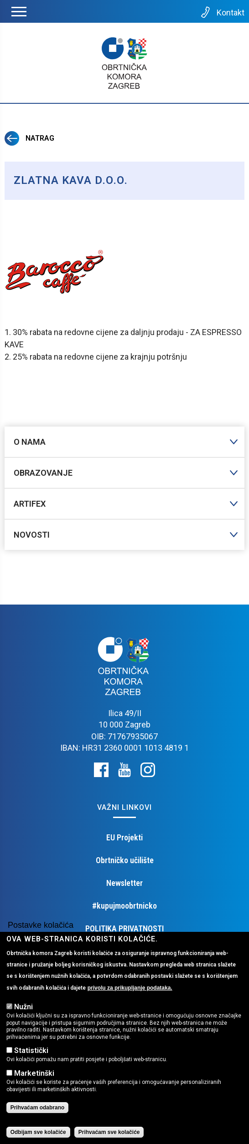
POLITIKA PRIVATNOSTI (124, 928)
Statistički (31, 1063)
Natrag (29, 138)
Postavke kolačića (40, 937)
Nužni (23, 1019)
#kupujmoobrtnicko (124, 905)
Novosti (32, 534)
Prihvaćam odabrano (37, 1120)
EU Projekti (124, 837)
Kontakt (221, 12)
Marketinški (34, 1085)
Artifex (30, 503)
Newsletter (124, 883)
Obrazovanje (43, 473)
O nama (30, 442)
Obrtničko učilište (125, 860)
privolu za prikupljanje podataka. (130, 1000)
